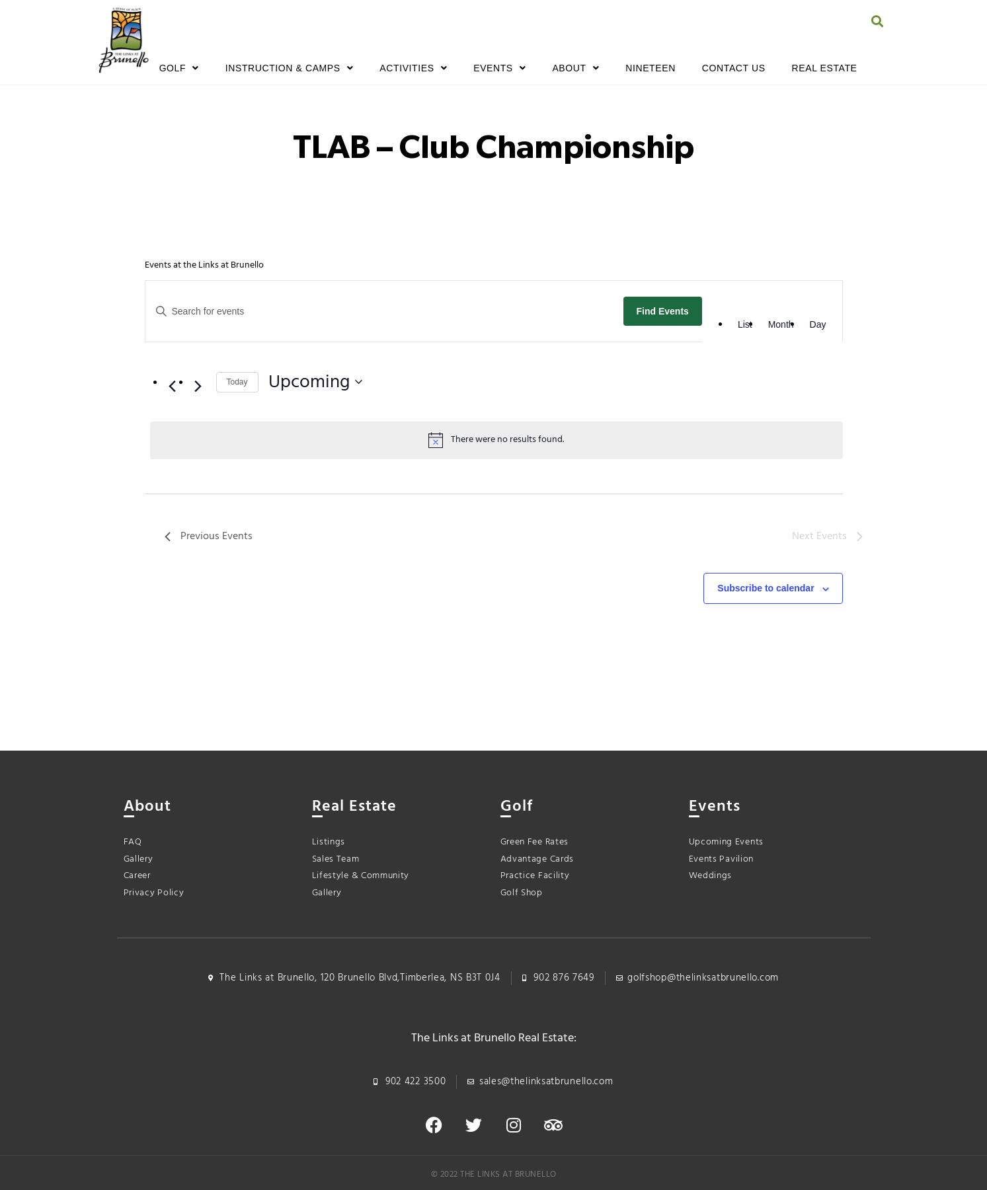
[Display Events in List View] (745, 324)
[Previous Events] (172, 386)
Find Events (663, 311)
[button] (877, 21)
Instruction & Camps (289, 68)
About (575, 68)
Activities (413, 68)
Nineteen (650, 68)
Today (237, 382)
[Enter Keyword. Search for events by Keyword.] (381, 311)
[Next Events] (198, 386)
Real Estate (824, 68)
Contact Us (734, 68)
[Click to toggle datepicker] (315, 382)
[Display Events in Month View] (781, 324)
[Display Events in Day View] (818, 324)
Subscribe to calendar (765, 588)
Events (499, 68)
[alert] (496, 440)
